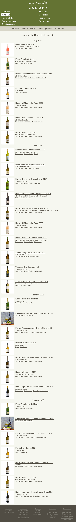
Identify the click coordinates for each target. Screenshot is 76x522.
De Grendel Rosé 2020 (25, 44)
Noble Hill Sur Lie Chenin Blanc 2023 (31, 238)
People (38, 510)
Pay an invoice (45, 21)
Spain (17, 92)
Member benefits (23, 510)
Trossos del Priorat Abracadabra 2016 (31, 281)
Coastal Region (28, 48)
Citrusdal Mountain (29, 78)
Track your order (67, 514)
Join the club (59, 29)
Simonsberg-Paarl (37, 122)
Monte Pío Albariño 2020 (25, 88)
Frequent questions (45, 29)
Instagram (53, 516)
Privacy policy (67, 519)
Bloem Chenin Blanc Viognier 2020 (30, 150)
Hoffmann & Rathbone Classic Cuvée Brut (33, 194)
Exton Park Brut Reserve (26, 59)
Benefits (25, 29)
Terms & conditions (67, 518)
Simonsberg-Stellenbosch (40, 391)
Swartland (37, 183)
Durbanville (35, 168)
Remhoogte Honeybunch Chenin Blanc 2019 (34, 387)
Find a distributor (9, 21)
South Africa (19, 48)
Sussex (28, 198)
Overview (15, 29)
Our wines (6, 12)
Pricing (32, 29)
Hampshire (29, 63)
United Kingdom (20, 63)
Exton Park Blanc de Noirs (26, 299)
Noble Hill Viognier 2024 (25, 132)
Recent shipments (23, 514)
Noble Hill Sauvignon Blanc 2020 (29, 118)
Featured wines (23, 512)
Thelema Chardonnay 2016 (27, 267)
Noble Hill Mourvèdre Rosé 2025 (29, 103)
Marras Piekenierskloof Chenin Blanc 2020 (33, 74)
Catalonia (23, 285)
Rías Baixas (23, 92)
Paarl (35, 154)
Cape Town (27, 168)
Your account (44, 18)
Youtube (52, 517)
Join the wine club (23, 518)
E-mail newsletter (52, 514)
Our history (38, 512)
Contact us (43, 15)
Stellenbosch (38, 271)
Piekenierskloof (41, 78)
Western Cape (28, 315)
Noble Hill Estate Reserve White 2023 (31, 208)
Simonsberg (38, 107)
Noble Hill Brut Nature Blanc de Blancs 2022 (34, 357)
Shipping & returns (67, 516)
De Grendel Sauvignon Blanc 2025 (30, 164)
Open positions (38, 514)
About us (43, 12)
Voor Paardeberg (33, 256)
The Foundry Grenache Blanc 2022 (30, 252)
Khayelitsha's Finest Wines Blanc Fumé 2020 (34, 313)
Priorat (29, 285)
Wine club (6, 15)
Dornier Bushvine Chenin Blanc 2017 (31, 179)
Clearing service (8, 24)
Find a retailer (7, 18)
